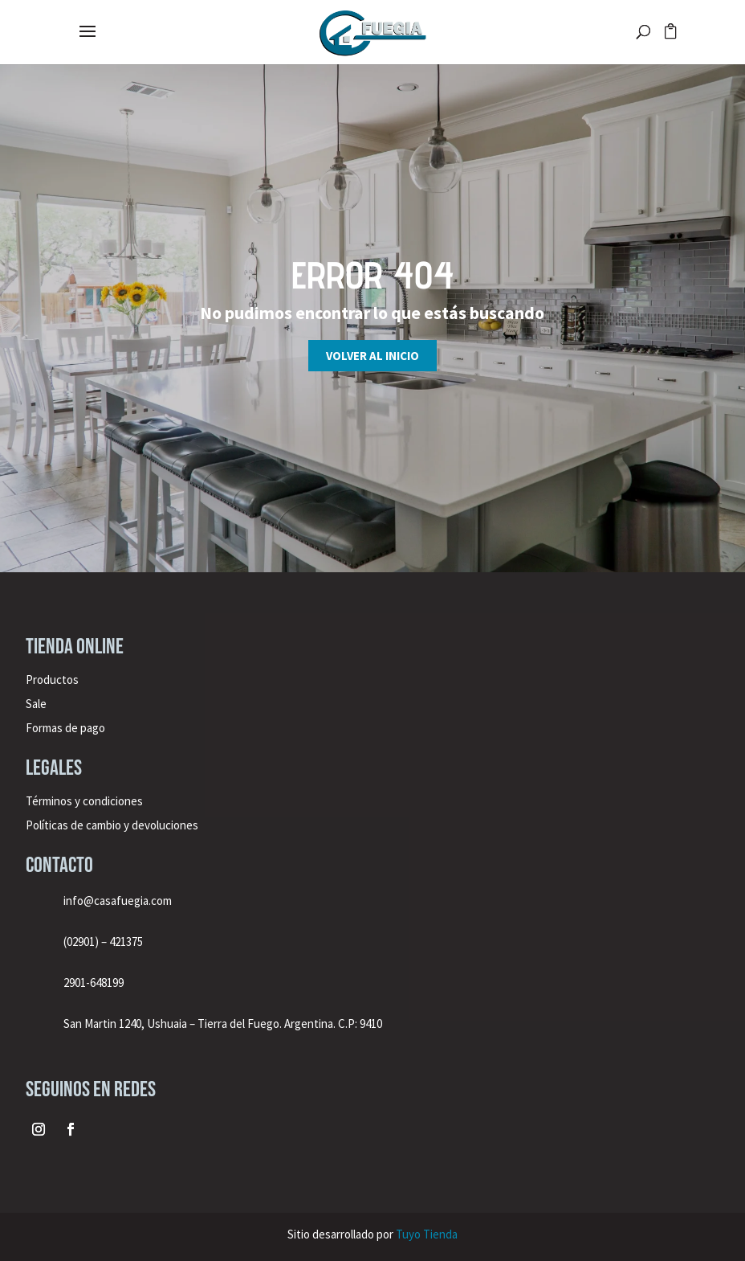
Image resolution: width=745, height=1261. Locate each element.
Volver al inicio (372, 355)
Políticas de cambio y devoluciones (112, 825)
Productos (52, 679)
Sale (36, 703)
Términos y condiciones (85, 801)
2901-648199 (93, 982)
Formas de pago (65, 727)
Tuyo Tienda (427, 1234)
